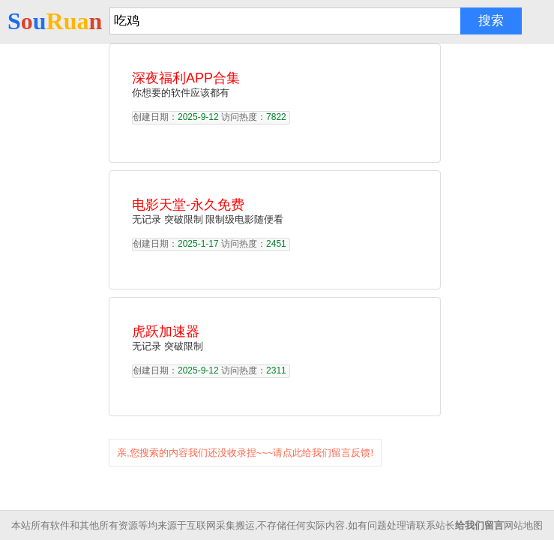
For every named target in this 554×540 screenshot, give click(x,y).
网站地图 (523, 525)
